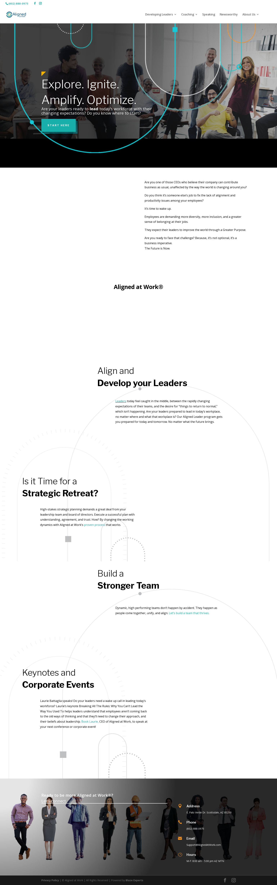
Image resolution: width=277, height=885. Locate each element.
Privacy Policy (50, 880)
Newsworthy (229, 14)
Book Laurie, (90, 722)
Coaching (187, 14)
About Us (248, 14)
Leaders (120, 401)
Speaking (208, 14)
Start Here (59, 125)
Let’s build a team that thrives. (189, 613)
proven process (94, 525)
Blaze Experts (134, 880)
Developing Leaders (159, 14)
